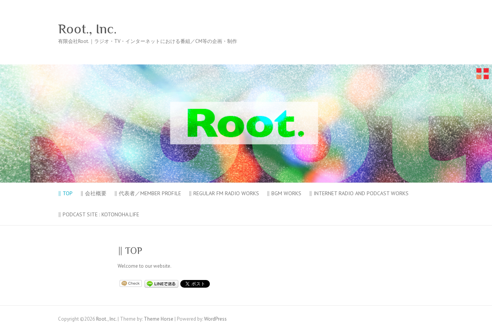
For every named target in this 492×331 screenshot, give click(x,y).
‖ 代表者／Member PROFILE (147, 193)
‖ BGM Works (284, 193)
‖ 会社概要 (93, 193)
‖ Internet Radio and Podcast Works (359, 193)
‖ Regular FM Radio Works (224, 193)
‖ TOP (65, 193)
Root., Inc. (87, 28)
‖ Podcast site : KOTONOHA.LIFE (98, 214)
